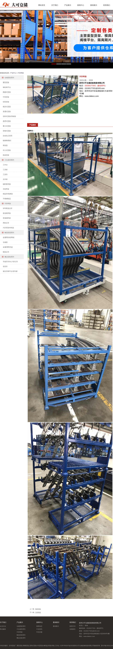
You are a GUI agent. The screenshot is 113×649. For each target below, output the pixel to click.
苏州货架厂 (12, 645)
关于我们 (54, 5)
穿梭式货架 (7, 131)
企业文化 (3, 626)
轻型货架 (6, 102)
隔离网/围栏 (7, 140)
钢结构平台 (7, 87)
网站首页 (41, 5)
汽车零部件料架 (8, 228)
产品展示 (67, 5)
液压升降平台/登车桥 (10, 271)
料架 (49, 645)
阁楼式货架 (7, 92)
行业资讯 (39, 629)
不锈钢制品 (7, 199)
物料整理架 (7, 184)
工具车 (5, 174)
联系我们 (106, 5)
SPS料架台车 (7, 208)
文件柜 (5, 179)
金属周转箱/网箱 (8, 237)
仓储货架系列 (9, 77)
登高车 (5, 266)
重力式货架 (7, 126)
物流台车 (6, 252)
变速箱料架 (7, 218)
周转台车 (6, 223)
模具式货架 (7, 107)
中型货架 (6, 97)
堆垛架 (5, 145)
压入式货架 (7, 150)
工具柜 (5, 169)
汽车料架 (21, 73)
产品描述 (32, 125)
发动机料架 (7, 213)
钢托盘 (45, 645)
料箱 (53, 645)
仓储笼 (5, 242)
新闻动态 (39, 626)
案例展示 (93, 5)
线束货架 (6, 155)
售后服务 (3, 629)
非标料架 (6, 189)
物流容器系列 (9, 232)
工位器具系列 (9, 160)
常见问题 (39, 632)
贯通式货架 (7, 111)
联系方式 (72, 626)
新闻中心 (80, 5)
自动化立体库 (7, 136)
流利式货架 (33, 645)
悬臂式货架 (7, 121)
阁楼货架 (26, 645)
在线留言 (72, 629)
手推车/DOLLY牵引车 (10, 262)
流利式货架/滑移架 (9, 116)
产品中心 (13, 73)
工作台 (5, 165)
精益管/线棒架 (8, 194)
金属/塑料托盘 (8, 247)
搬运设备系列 (9, 257)
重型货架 (6, 82)
